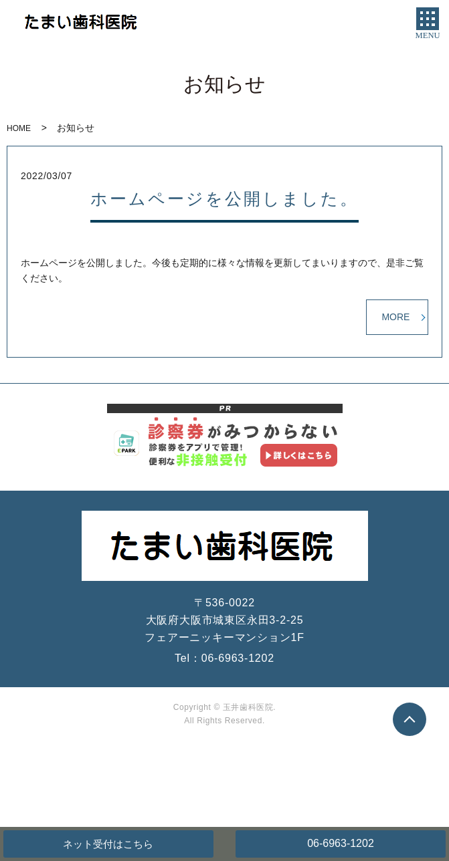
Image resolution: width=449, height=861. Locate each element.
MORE (395, 317)
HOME (19, 128)
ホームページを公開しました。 (224, 199)
